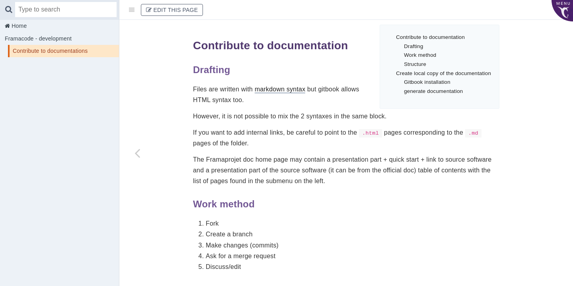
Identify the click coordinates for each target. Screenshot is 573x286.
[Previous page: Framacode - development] (137, 153)
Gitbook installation (427, 82)
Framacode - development (38, 38)
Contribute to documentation (430, 37)
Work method (420, 55)
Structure (415, 64)
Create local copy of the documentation (443, 73)
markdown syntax (280, 89)
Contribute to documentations (50, 51)
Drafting (413, 46)
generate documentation (433, 91)
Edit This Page (172, 10)
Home (18, 26)
